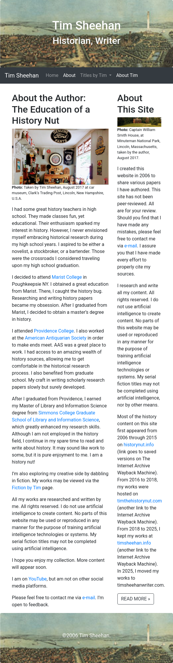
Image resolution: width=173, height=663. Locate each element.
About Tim (127, 75)
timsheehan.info (134, 543)
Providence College (54, 331)
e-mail (88, 597)
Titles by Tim (94, 75)
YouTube (37, 579)
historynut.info (139, 444)
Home (52, 75)
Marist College (67, 277)
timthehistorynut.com (139, 501)
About (69, 75)
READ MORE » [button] (135, 599)
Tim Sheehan (22, 75)
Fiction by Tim (26, 487)
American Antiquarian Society (55, 338)
